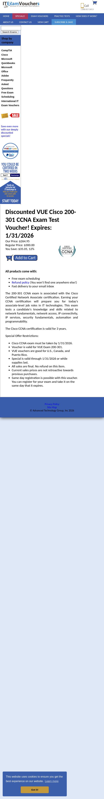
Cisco (4, 54)
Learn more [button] (52, 781)
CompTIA (6, 50)
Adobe (5, 75)
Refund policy (21, 282)
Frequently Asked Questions (7, 84)
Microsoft (6, 59)
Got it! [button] (34, 789)
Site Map (52, 407)
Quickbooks (8, 63)
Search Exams (9, 32)
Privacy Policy (52, 404)
